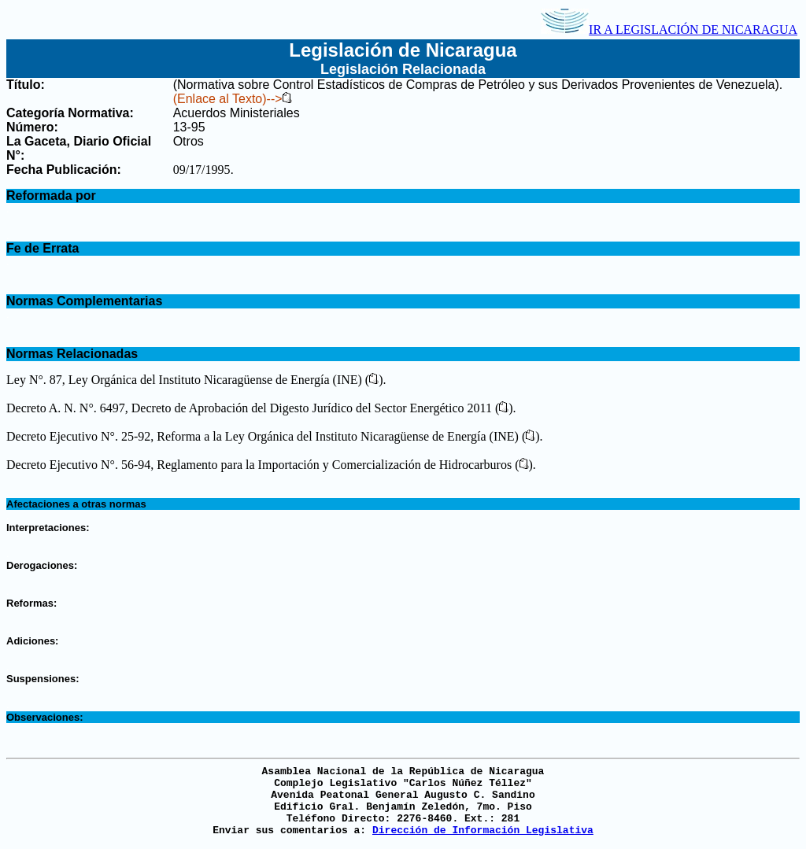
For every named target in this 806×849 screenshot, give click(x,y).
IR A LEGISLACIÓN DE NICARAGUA (669, 29)
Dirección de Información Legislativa (482, 830)
